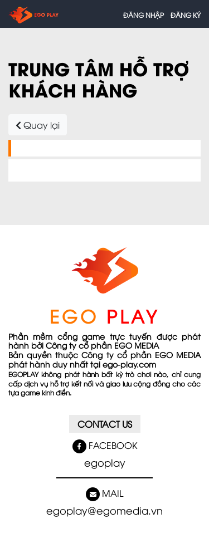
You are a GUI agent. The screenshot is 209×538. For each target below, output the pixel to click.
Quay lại (38, 125)
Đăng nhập (143, 14)
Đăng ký (186, 14)
